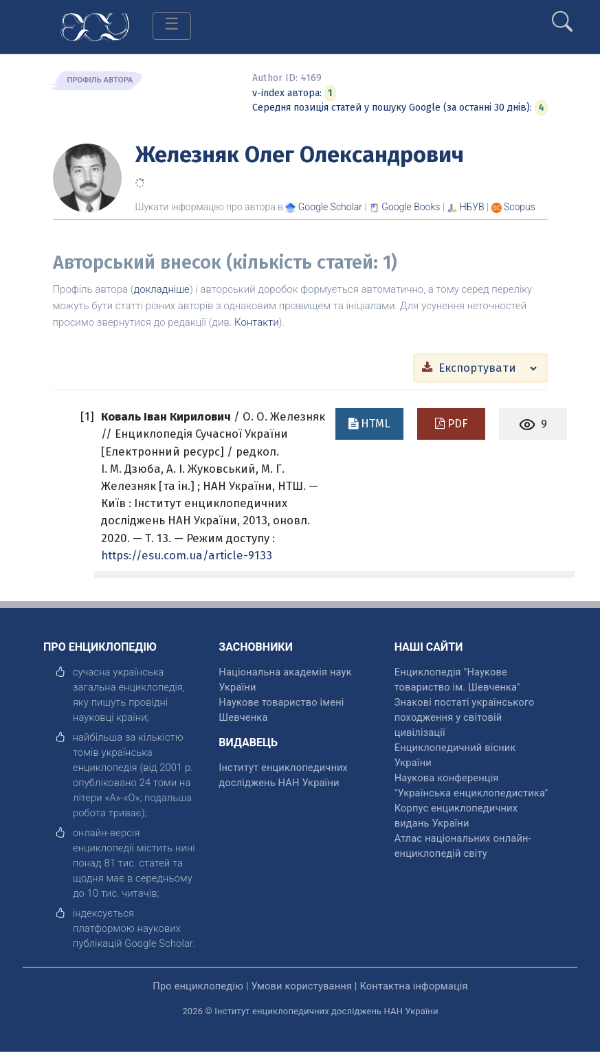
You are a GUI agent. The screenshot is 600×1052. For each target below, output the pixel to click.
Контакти (256, 322)
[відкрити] (158, 943)
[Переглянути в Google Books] (410, 206)
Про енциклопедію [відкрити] (198, 986)
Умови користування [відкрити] (301, 986)
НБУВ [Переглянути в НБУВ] (472, 206)
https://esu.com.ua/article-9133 (186, 555)
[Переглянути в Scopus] (519, 206)
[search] (562, 16)
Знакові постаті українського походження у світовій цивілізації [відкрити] (465, 717)
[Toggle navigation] (172, 26)
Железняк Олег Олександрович (299, 155)
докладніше (162, 289)
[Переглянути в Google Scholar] (330, 206)
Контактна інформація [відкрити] (413, 986)
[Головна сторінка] (95, 25)
